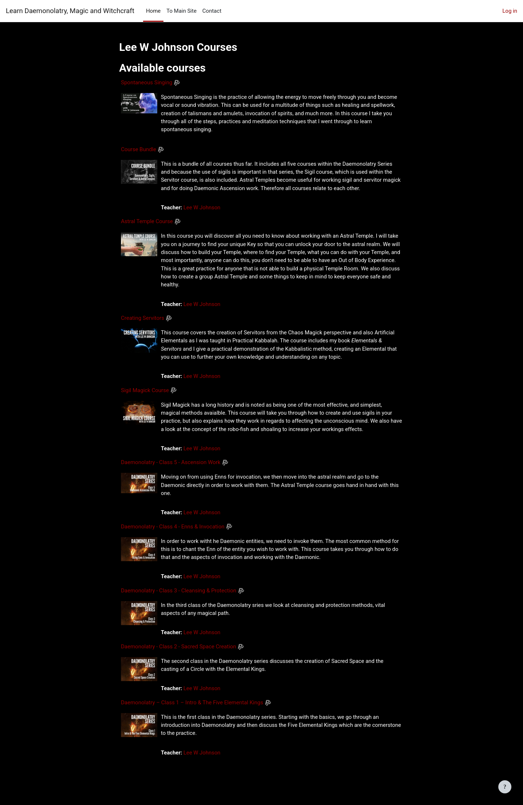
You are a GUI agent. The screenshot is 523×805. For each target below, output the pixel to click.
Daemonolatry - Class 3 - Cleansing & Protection (178, 592)
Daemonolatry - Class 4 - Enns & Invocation (172, 528)
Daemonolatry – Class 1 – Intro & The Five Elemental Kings (192, 705)
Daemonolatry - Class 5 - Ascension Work (170, 464)
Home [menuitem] (153, 11)
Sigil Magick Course (145, 392)
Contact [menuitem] (211, 11)
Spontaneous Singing (146, 82)
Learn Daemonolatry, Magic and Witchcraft (70, 11)
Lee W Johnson (202, 208)
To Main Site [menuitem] (181, 11)
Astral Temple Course (147, 222)
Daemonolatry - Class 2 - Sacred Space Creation (178, 649)
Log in (509, 11)
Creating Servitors (142, 319)
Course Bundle (138, 149)
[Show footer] (504, 786)
